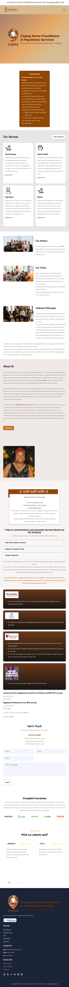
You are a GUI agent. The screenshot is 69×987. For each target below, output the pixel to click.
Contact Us (6, 969)
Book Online (40, 48)
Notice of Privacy (7, 966)
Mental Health (42, 154)
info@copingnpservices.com (14, 949)
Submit (7, 782)
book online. (55, 2)
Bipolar (40, 197)
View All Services (59, 137)
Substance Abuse (7, 932)
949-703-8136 (9, 955)
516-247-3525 (26, 48)
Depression (9, 197)
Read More (9, 175)
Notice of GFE (7, 963)
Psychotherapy (10, 154)
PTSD (4, 935)
